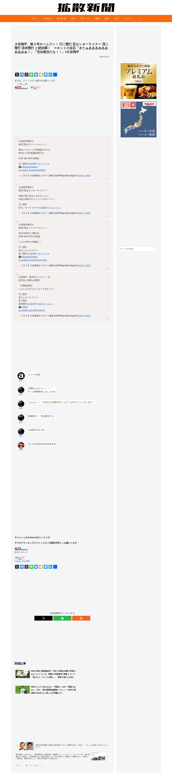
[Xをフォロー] (56, 618)
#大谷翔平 (32, 164)
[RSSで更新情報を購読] (67, 618)
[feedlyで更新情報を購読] (62, 618)
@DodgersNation (29, 167)
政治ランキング (21, 552)
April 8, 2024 (84, 175)
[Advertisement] (62, 34)
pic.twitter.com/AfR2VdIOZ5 (32, 310)
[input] (138, 248)
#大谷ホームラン (46, 304)
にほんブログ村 (22, 561)
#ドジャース (43, 164)
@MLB (24, 307)
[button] (156, 249)
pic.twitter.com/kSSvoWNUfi (32, 170)
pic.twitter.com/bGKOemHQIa (33, 260)
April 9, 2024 (84, 213)
